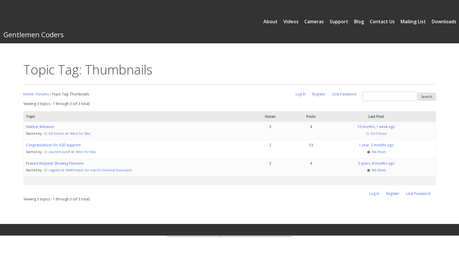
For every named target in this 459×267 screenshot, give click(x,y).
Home (28, 94)
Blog (359, 21)
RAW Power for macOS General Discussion (99, 170)
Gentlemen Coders (33, 34)
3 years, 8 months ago (376, 163)
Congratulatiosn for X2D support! (53, 145)
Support (339, 21)
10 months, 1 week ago (376, 126)
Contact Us (382, 21)
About (270, 21)
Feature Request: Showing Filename (55, 163)
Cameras (314, 21)
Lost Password (344, 94)
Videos (291, 21)
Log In (301, 94)
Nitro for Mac (80, 133)
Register (319, 94)
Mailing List (413, 21)
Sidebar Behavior (40, 126)
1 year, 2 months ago (376, 145)
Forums (42, 94)
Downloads (444, 21)
